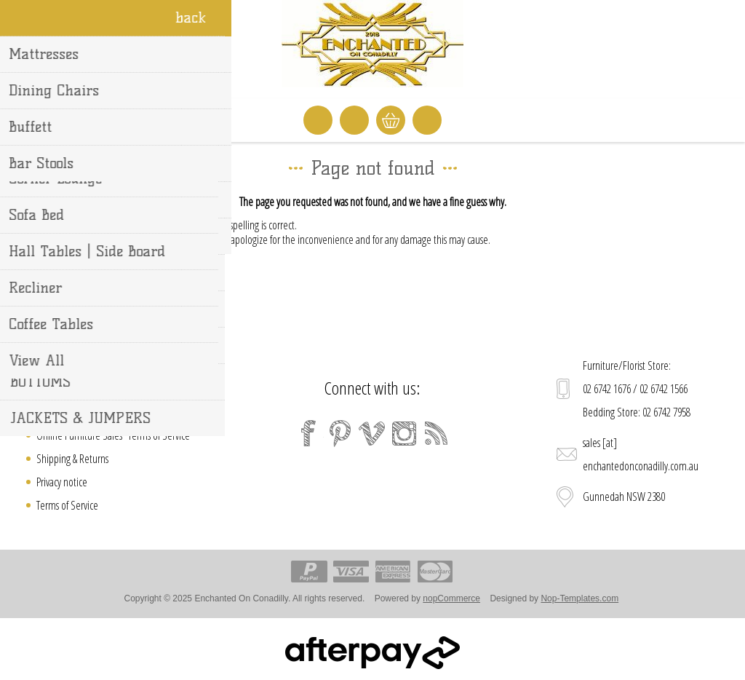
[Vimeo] (372, 433)
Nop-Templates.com (579, 598)
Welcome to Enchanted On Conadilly (107, 412)
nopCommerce (451, 598)
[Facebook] (308, 433)
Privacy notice (61, 482)
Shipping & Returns (72, 459)
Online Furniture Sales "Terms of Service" (115, 435)
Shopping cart (390, 120)
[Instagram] (404, 433)
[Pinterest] (340, 433)
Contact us (56, 365)
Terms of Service (67, 505)
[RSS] (436, 433)
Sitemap (52, 389)
